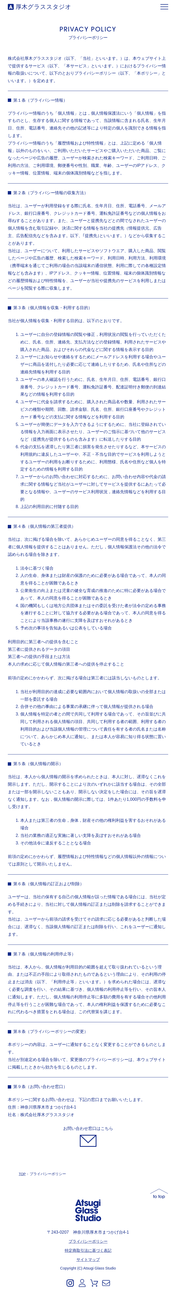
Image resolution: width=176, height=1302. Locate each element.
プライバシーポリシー (88, 1241)
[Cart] (94, 1283)
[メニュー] (164, 7)
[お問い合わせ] (88, 1136)
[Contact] (106, 1283)
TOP (22, 1174)
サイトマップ (88, 1259)
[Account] (82, 1283)
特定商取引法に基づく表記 (88, 1250)
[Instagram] (70, 1283)
